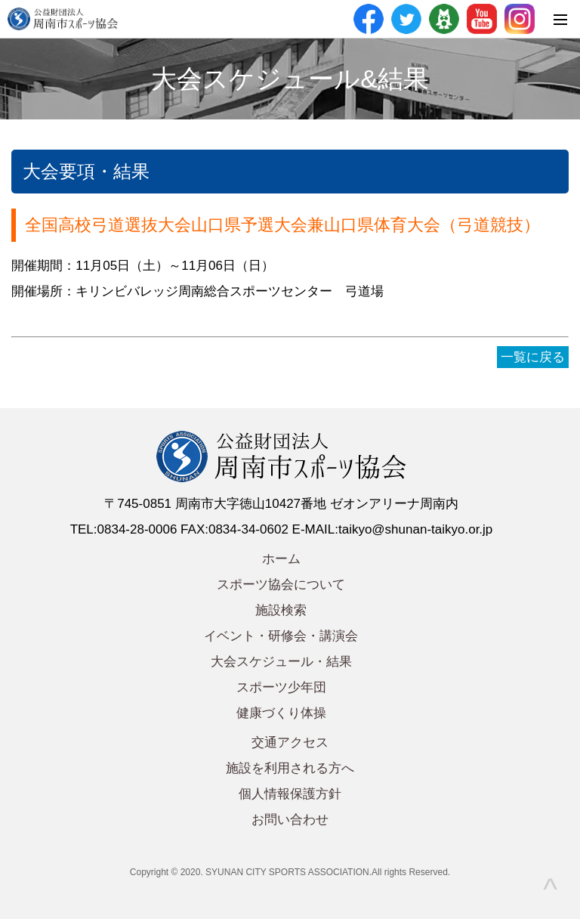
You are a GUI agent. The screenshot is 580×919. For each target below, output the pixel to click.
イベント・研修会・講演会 (281, 636)
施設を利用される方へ (290, 768)
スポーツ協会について (281, 584)
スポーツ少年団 (281, 687)
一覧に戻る (533, 357)
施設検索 (281, 610)
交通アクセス (290, 742)
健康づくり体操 (281, 713)
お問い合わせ (290, 819)
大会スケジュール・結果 (281, 661)
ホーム (281, 559)
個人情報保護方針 (290, 794)
